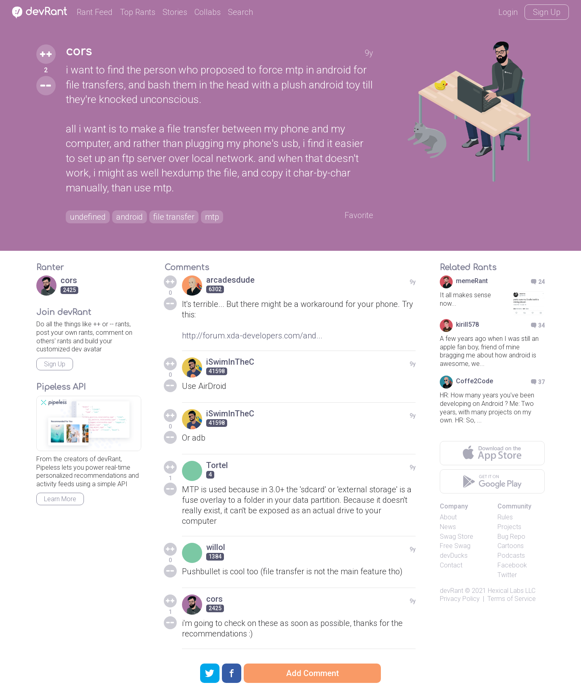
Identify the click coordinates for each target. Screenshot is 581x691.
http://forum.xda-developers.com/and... (252, 335)
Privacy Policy (460, 599)
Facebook (512, 565)
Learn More (60, 499)
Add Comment (312, 673)
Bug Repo (511, 536)
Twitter (507, 575)
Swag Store (456, 536)
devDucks (454, 555)
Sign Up (546, 12)
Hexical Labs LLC (511, 590)
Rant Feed (95, 12)
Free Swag (455, 546)
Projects (509, 527)
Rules (505, 517)
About (448, 517)
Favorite (359, 215)
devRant (451, 590)
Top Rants (137, 12)
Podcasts (511, 555)
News (448, 527)
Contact (451, 565)
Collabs (207, 12)
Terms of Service (511, 599)
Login (508, 12)
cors (79, 51)
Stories (175, 12)
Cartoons (510, 546)
